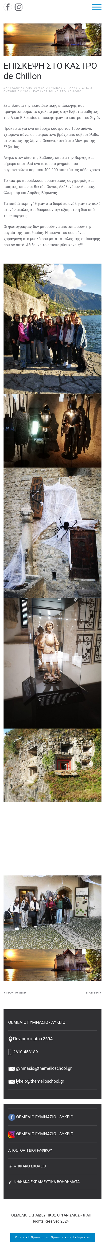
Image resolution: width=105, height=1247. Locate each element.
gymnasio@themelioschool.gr (40, 1068)
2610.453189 (23, 1051)
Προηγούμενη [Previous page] (15, 992)
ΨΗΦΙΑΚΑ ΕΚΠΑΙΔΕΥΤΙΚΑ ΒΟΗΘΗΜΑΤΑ (44, 1182)
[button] (96, 7)
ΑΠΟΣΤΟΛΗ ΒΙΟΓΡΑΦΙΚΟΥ (30, 1150)
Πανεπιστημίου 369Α (30, 1038)
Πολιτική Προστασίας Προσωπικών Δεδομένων (52, 1237)
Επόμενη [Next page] (93, 992)
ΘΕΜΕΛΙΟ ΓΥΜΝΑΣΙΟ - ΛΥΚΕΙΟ (57, 87)
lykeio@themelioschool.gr (36, 1081)
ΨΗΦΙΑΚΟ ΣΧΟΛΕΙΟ (27, 1166)
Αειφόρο (74, 91)
